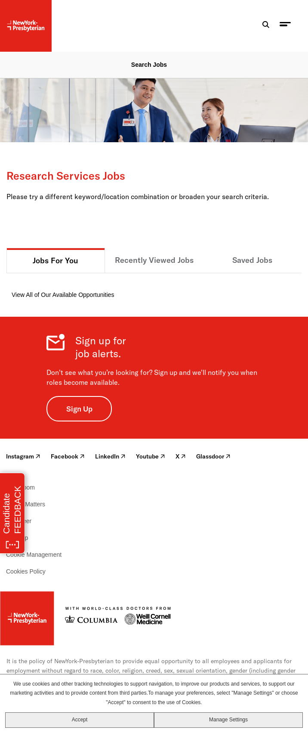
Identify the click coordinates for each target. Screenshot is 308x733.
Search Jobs (149, 64)
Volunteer (18, 521)
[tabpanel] (154, 286)
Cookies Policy (26, 571)
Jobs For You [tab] (55, 260)
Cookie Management (34, 554)
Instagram (23, 456)
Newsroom (20, 487)
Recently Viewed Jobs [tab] (154, 260)
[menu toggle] (285, 26)
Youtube (150, 456)
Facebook (68, 456)
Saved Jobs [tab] (252, 260)
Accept (80, 720)
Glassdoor (213, 456)
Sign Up (79, 408)
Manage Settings (228, 720)
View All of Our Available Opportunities (63, 294)
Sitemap (17, 537)
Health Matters (25, 504)
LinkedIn (110, 456)
